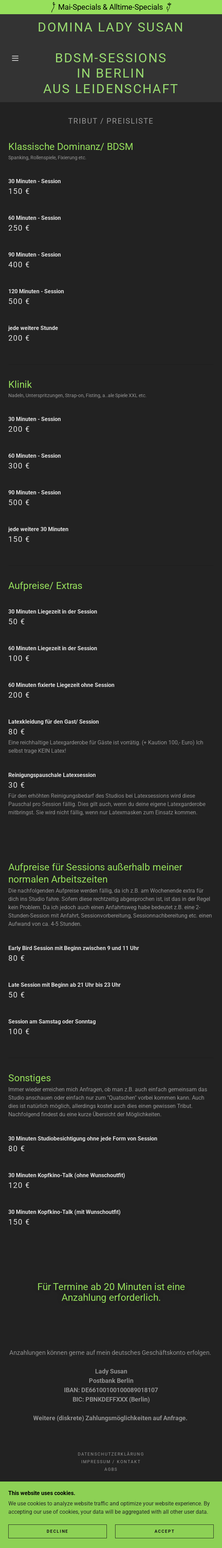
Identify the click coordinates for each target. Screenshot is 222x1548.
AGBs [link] (111, 1469)
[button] (18, 58)
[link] (111, 58)
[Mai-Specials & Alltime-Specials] (111, 7)
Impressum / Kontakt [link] (110, 1461)
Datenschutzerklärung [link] (111, 1454)
